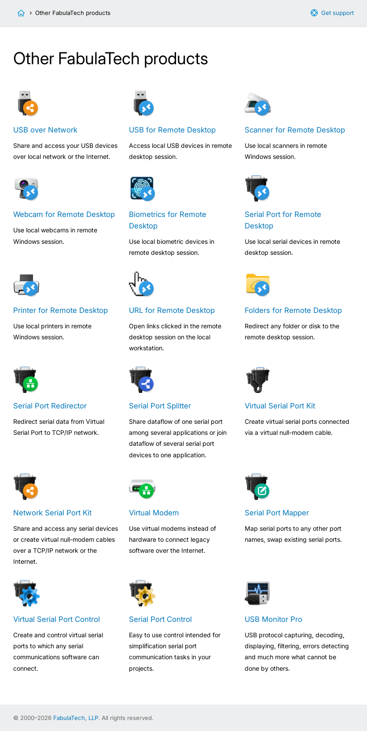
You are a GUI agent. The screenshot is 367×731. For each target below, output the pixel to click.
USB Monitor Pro (273, 619)
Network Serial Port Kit (52, 512)
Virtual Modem (154, 512)
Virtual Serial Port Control (56, 619)
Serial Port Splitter (160, 405)
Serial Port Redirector (50, 405)
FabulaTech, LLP (75, 717)
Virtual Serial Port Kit (280, 405)
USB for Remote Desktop (172, 129)
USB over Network (45, 129)
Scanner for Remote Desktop (295, 129)
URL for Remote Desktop (172, 310)
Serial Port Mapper (277, 512)
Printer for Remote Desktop (60, 310)
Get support (337, 12)
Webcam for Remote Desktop (64, 214)
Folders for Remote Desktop (293, 310)
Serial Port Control (160, 619)
